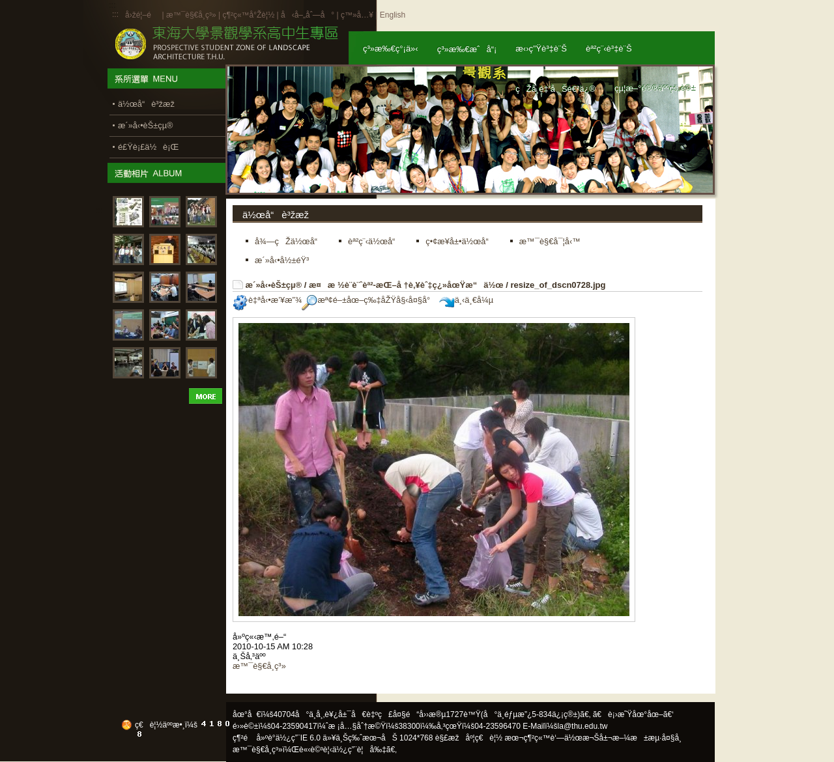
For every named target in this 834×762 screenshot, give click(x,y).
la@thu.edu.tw (583, 726)
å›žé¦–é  (142, 15)
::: (115, 14)
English (392, 15)
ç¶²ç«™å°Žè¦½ (248, 15)
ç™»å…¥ (357, 15)
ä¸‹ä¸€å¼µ (466, 300)
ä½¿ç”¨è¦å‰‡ (359, 749)
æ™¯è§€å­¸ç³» (192, 15)
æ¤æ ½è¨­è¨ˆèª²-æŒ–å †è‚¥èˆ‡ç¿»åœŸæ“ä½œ (406, 285)
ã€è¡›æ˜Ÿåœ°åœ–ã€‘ (633, 714)
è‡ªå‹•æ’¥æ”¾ (267, 300)
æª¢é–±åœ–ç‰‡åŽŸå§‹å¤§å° (369, 300)
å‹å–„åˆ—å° (307, 15)
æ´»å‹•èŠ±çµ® (274, 285)
